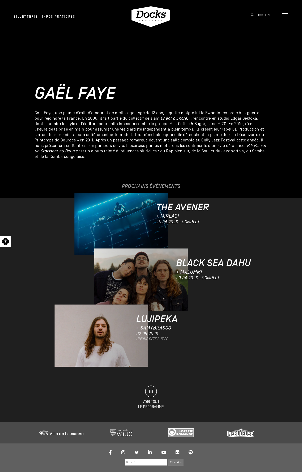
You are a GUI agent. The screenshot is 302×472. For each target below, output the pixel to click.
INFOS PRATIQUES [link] (58, 16)
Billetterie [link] (26, 16)
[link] (5, 241)
